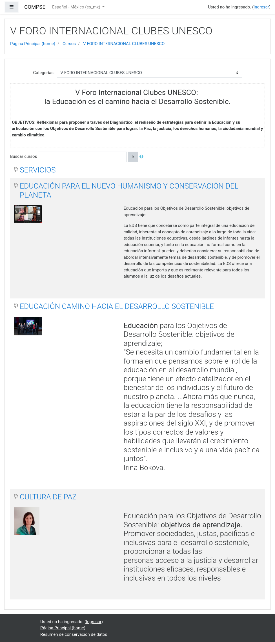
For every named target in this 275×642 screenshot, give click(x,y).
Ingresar (261, 7)
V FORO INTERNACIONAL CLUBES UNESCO (124, 43)
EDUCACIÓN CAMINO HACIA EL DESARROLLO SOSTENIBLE (117, 306)
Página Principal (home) (32, 43)
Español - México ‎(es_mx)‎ (76, 7)
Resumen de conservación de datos (73, 634)
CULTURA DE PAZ (48, 497)
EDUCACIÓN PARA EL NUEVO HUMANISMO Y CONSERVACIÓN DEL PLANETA (129, 190)
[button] (142, 156)
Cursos (69, 43)
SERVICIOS (38, 170)
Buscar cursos (23, 156)
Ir (133, 156)
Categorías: (43, 72)
